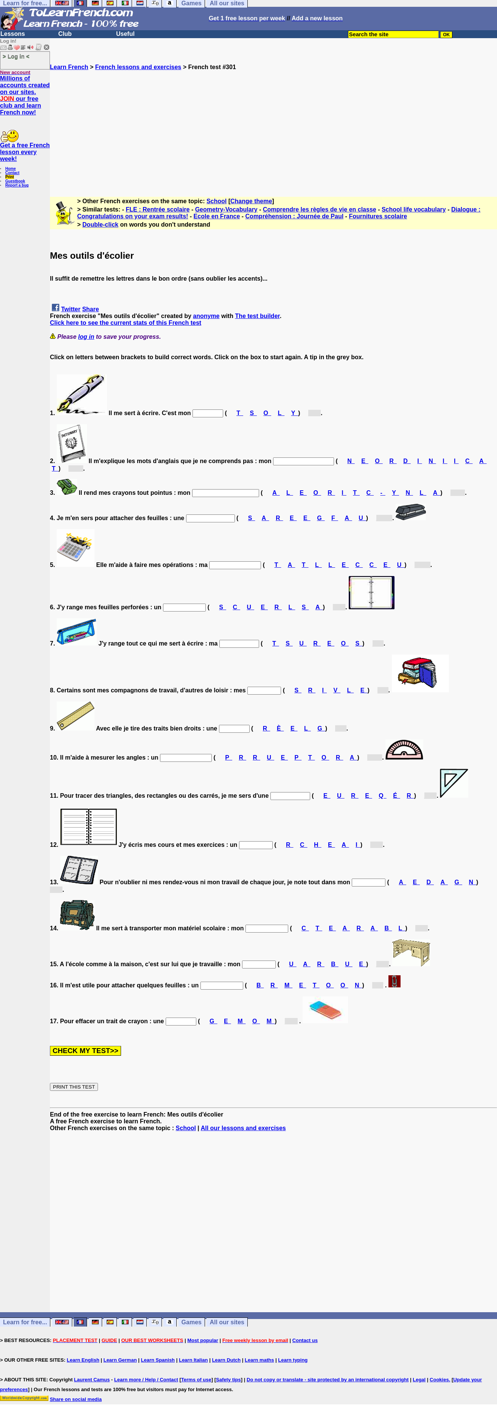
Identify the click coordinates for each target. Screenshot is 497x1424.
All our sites (227, 1322)
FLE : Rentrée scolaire (158, 209)
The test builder (257, 316)
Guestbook (15, 181)
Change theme (251, 201)
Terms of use (196, 1379)
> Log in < (16, 56)
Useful (125, 34)
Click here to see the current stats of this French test (125, 323)
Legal (419, 1379)
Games (192, 1322)
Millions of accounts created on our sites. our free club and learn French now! (25, 95)
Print (9, 177)
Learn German (120, 1360)
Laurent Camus (92, 1379)
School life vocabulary (414, 209)
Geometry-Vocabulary (226, 209)
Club (65, 34)
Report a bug (17, 185)
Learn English (83, 1360)
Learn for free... (25, 1322)
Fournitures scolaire (378, 216)
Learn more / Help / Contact (146, 1379)
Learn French (69, 67)
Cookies (439, 1379)
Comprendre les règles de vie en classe (319, 209)
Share (90, 309)
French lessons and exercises (138, 67)
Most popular (202, 1340)
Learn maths (259, 1360)
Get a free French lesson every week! (25, 152)
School (217, 201)
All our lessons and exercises (243, 1128)
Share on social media (76, 1399)
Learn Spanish (158, 1360)
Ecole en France (217, 216)
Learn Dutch (226, 1360)
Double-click (100, 224)
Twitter (70, 309)
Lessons (12, 34)
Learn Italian (193, 1360)
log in (86, 337)
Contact (12, 173)
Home (10, 169)
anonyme (206, 316)
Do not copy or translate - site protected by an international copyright (327, 1379)
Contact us (305, 1340)
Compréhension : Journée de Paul (294, 216)
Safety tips (228, 1379)
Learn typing (293, 1360)
